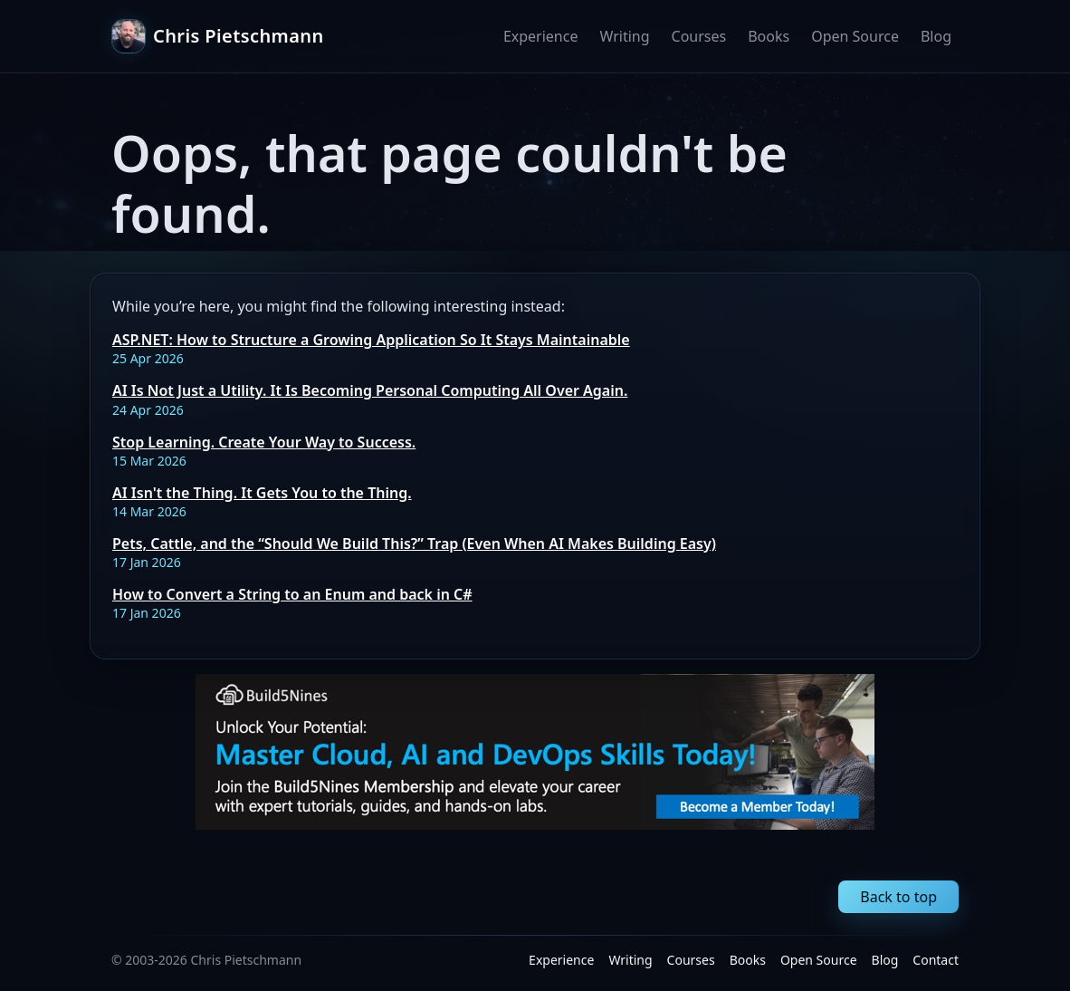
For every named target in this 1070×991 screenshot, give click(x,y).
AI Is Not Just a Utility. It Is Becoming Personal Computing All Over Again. (369, 390)
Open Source (855, 36)
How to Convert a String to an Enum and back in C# (292, 594)
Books (768, 36)
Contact (935, 959)
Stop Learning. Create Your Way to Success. (264, 442)
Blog (936, 36)
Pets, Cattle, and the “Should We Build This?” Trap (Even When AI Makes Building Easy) (414, 543)
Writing (624, 36)
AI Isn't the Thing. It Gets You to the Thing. (262, 493)
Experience (540, 36)
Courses (699, 36)
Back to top (898, 897)
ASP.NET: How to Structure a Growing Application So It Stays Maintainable (371, 340)
